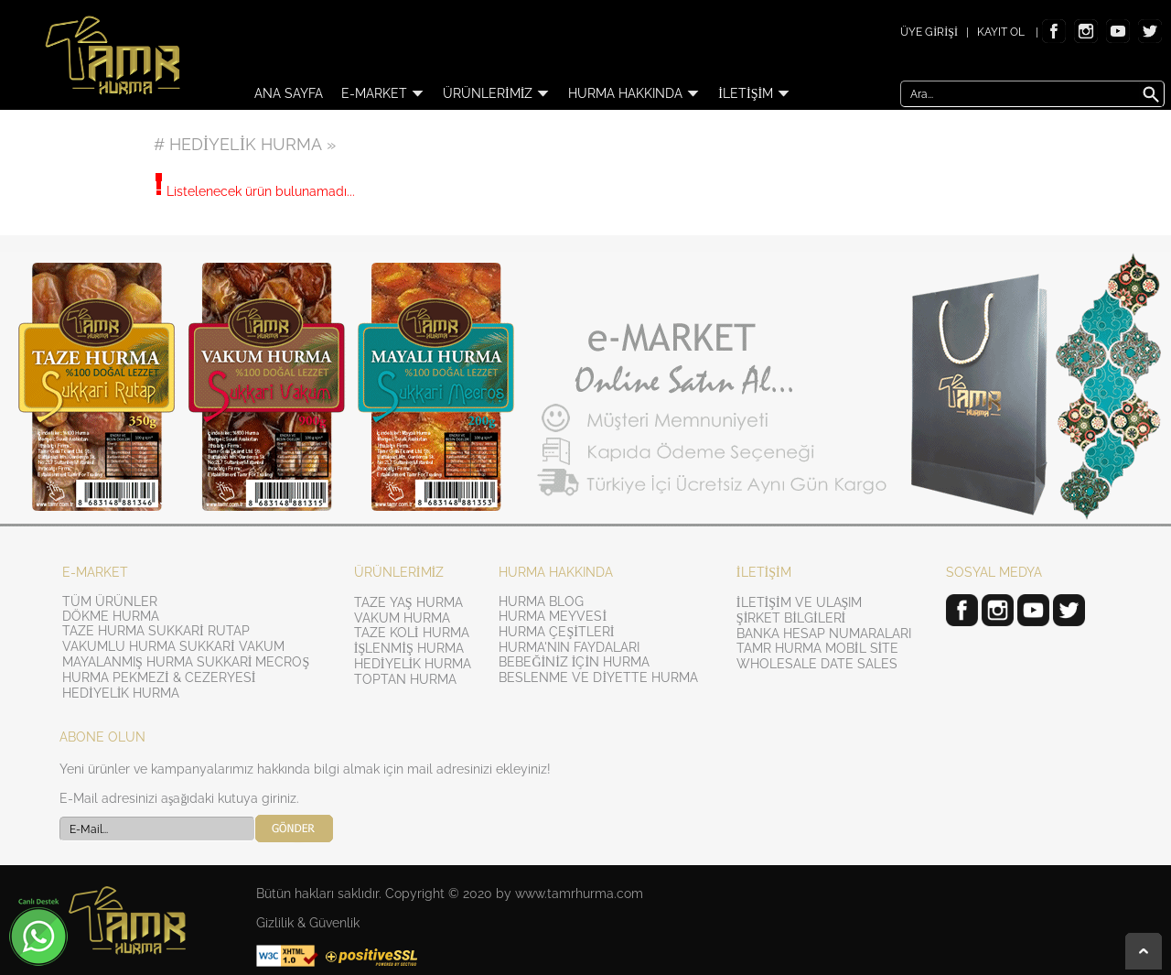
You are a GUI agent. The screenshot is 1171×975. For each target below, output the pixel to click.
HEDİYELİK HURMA (120, 693)
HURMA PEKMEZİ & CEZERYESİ (158, 677)
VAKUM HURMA (402, 618)
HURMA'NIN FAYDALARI (569, 647)
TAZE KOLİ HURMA (411, 632)
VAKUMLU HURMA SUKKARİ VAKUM (173, 646)
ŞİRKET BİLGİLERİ (790, 618)
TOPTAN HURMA (405, 679)
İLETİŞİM (754, 93)
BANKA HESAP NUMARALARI (823, 633)
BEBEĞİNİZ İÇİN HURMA (574, 662)
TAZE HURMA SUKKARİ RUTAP (156, 630)
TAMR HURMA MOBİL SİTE (817, 648)
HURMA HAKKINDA (634, 93)
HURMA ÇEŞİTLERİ (556, 631)
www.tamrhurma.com (579, 893)
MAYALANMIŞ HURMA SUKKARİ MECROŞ (185, 662)
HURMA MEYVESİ (553, 616)
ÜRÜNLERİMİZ (496, 93)
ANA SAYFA (288, 93)
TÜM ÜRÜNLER (109, 601)
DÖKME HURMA (110, 616)
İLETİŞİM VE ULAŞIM (799, 602)
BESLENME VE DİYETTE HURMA (598, 677)
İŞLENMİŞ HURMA (409, 648)
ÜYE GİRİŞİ (929, 32)
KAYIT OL (1001, 32)
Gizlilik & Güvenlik (308, 922)
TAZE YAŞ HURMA (408, 602)
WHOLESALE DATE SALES (816, 663)
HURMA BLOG (541, 601)
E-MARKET (382, 93)
